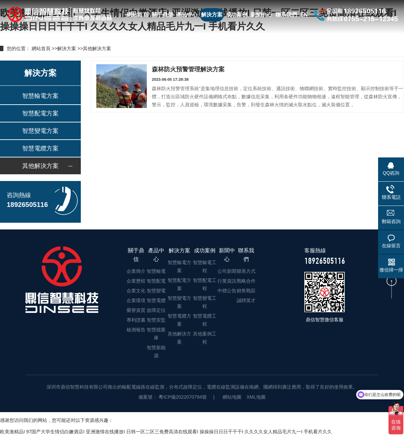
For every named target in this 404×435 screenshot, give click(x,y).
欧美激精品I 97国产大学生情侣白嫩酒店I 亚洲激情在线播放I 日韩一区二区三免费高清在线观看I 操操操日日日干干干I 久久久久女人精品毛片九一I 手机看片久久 (166, 431)
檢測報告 (136, 329)
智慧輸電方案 (40, 96)
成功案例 (236, 14)
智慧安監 (156, 320)
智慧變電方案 (40, 131)
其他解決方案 (97, 48)
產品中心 (187, 14)
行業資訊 (226, 281)
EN (304, 14)
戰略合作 (246, 281)
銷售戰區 (246, 290)
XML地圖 (256, 397)
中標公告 (226, 290)
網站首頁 (137, 14)
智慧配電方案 (40, 113)
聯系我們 (286, 14)
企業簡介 (136, 271)
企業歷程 (136, 281)
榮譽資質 (136, 310)
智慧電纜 (156, 300)
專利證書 (136, 320)
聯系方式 (246, 271)
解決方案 (212, 14)
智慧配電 (156, 281)
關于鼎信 (162, 14)
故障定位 (156, 310)
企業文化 (136, 290)
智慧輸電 (156, 271)
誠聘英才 (246, 300)
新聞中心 (261, 14)
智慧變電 (156, 290)
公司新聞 (226, 271)
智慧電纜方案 (40, 148)
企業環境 (136, 300)
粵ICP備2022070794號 (182, 397)
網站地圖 (232, 397)
